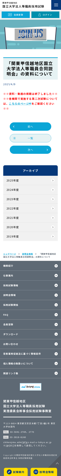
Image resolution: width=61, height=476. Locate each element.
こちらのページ (19, 103)
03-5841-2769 (18, 431)
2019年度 (13, 236)
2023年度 (13, 199)
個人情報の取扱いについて (18, 363)
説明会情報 (9, 295)
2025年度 (13, 180)
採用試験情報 (10, 285)
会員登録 (8, 324)
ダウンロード (10, 334)
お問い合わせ (10, 344)
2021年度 (13, 218)
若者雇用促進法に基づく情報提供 (22, 353)
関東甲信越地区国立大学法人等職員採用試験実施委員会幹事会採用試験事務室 (27, 406)
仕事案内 (8, 275)
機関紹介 (8, 265)
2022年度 (13, 208)
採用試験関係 (10, 304)
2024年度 (13, 190)
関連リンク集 (10, 373)
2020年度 (13, 227)
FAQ (5, 314)
